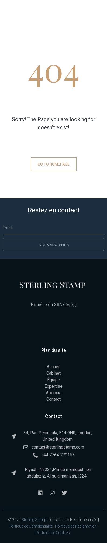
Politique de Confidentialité (31, 526)
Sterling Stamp (34, 520)
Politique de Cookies (53, 533)
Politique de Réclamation (76, 526)
